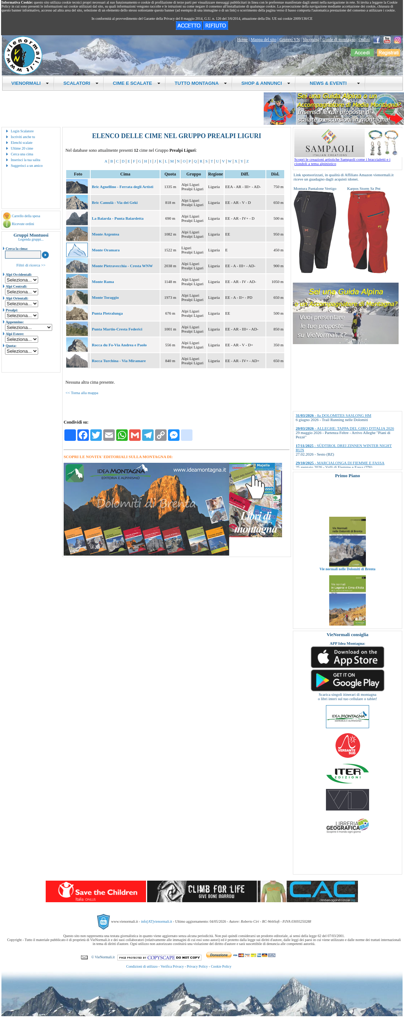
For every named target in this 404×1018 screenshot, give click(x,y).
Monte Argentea (105, 234)
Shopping (311, 39)
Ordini (364, 39)
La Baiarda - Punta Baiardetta (118, 218)
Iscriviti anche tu (23, 137)
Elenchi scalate (21, 143)
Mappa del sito (263, 39)
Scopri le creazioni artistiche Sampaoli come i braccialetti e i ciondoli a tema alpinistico (348, 160)
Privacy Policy (197, 966)
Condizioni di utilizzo (142, 966)
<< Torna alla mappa (81, 393)
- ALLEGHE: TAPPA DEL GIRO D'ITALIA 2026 (345, 428)
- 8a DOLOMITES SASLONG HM (333, 415)
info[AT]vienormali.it (156, 921)
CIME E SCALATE (136, 83)
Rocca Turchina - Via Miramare (119, 361)
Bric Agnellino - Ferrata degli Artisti (122, 186)
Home (242, 39)
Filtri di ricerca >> (30, 265)
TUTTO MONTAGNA (201, 83)
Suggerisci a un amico (27, 166)
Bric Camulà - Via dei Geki (114, 202)
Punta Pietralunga (107, 313)
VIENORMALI (30, 83)
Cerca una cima (22, 154)
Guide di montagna (338, 39)
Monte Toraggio (105, 297)
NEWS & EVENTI (332, 83)
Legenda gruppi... (31, 239)
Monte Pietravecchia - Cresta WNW (122, 266)
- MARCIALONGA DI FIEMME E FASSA (340, 463)
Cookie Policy (221, 966)
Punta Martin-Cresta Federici (117, 329)
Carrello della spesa (26, 216)
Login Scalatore (22, 131)
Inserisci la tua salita (25, 160)
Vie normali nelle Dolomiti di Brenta (347, 578)
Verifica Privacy (172, 966)
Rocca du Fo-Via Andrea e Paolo (119, 345)
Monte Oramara (105, 250)
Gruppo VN (290, 39)
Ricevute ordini (23, 224)
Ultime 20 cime (22, 148)
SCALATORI (81, 83)
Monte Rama (103, 281)
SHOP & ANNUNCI (265, 83)
